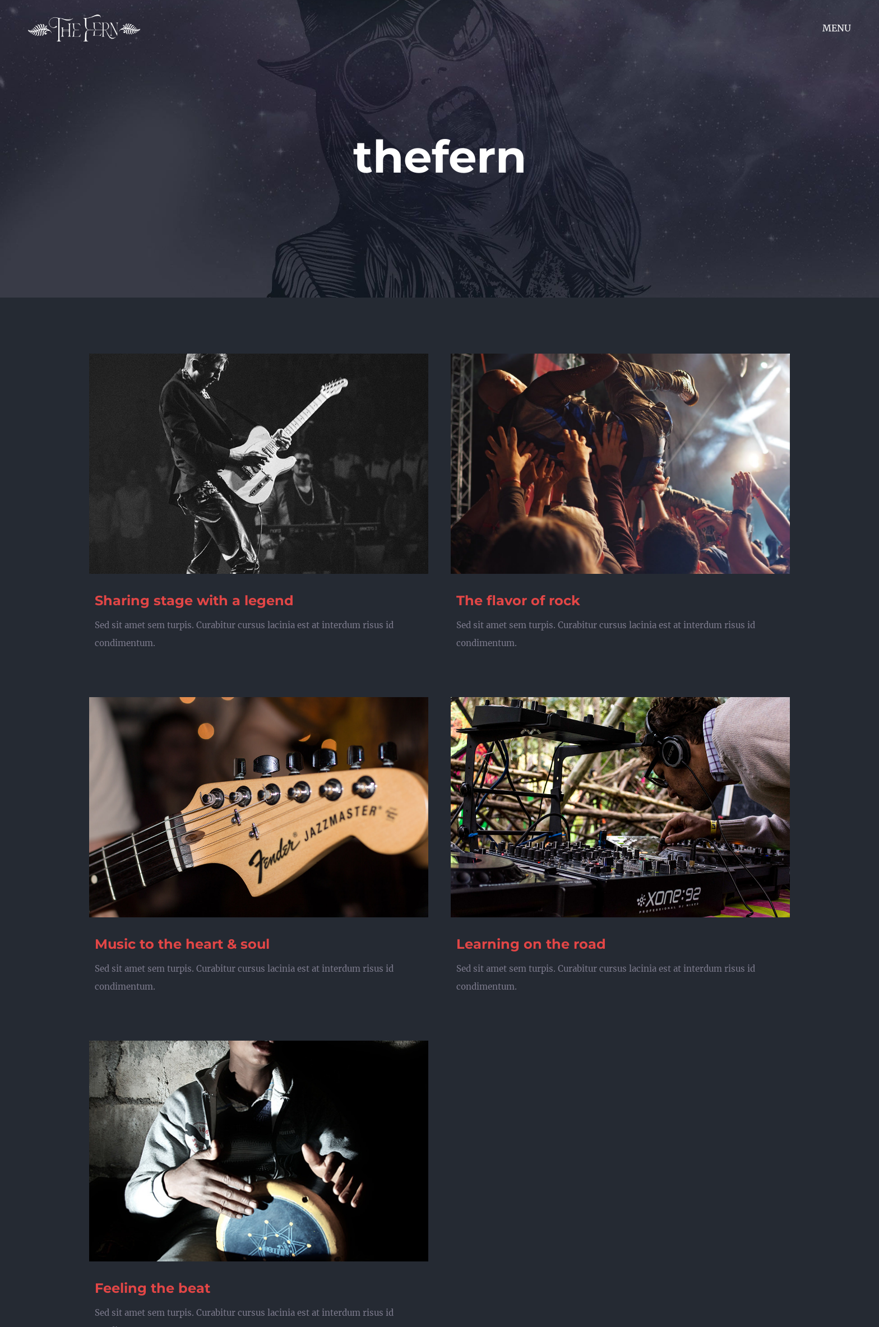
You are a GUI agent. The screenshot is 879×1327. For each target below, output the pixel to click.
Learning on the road (531, 944)
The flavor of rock (518, 600)
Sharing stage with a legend (194, 600)
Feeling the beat (152, 1288)
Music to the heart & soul (182, 944)
